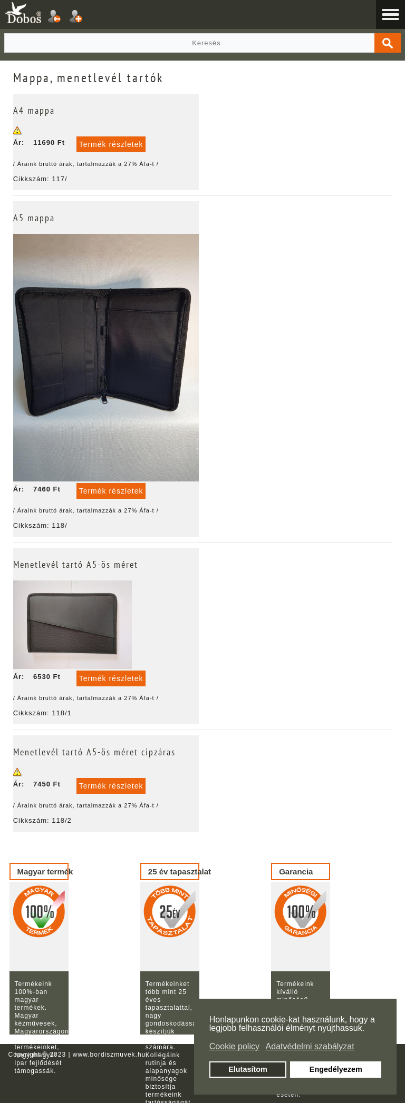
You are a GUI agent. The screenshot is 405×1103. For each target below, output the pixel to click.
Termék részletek (111, 144)
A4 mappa (34, 110)
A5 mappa (34, 218)
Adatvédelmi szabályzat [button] (310, 1046)
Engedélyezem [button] (336, 1069)
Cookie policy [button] (234, 1046)
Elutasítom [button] (247, 1069)
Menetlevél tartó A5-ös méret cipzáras (94, 752)
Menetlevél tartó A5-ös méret (75, 564)
